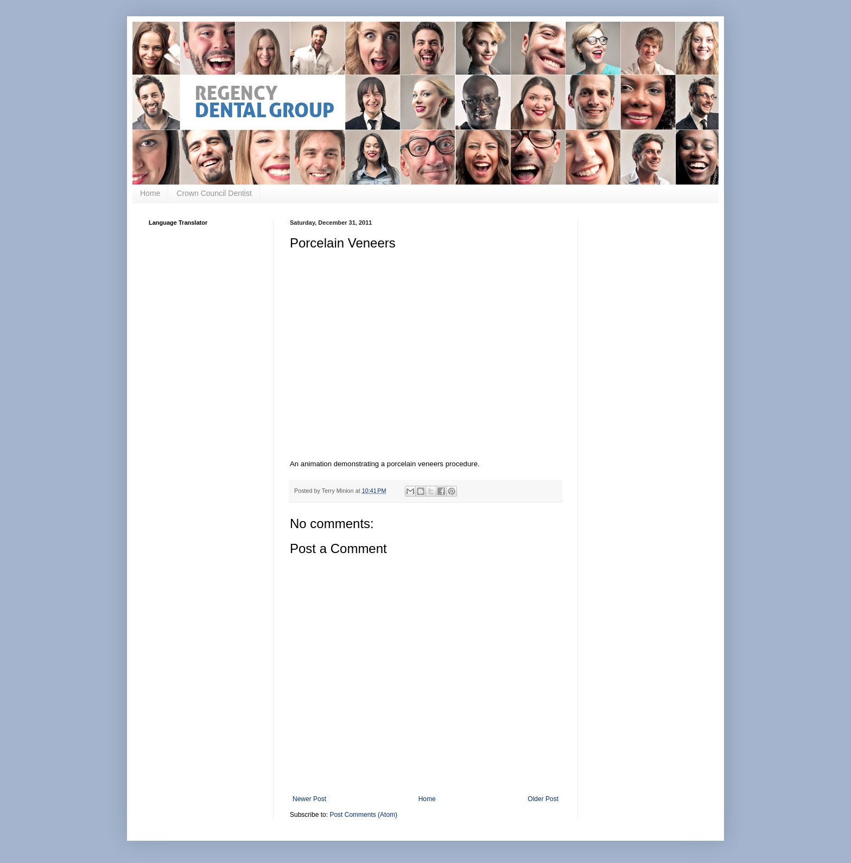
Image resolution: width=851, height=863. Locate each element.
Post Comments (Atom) (363, 814)
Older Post (543, 799)
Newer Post (309, 799)
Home (150, 193)
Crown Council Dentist (214, 193)
